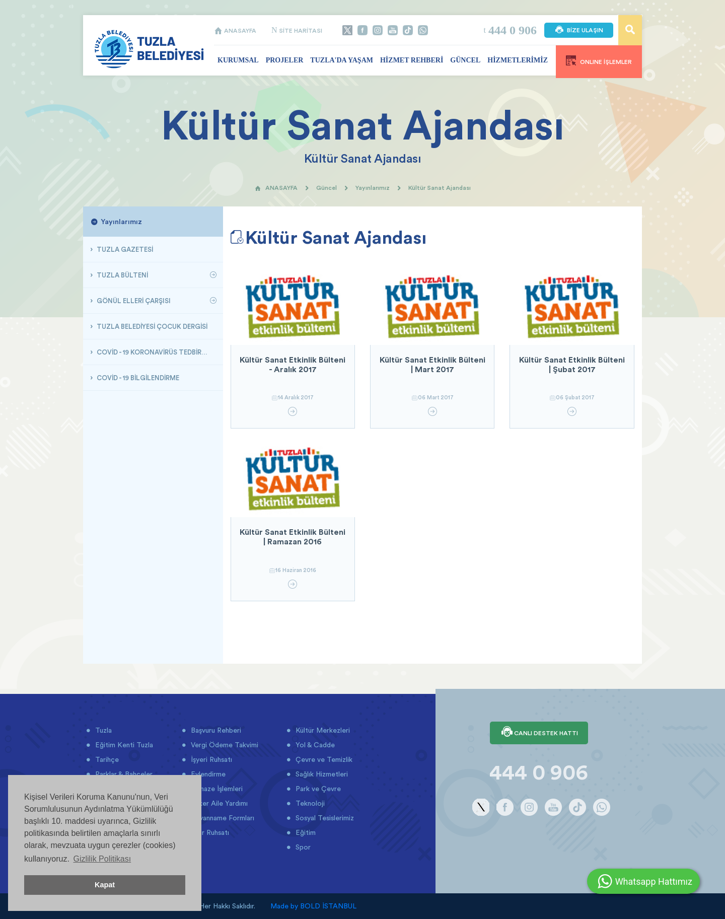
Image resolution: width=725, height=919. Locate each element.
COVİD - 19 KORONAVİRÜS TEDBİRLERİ (154, 352)
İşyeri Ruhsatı (210, 759)
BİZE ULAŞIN (578, 30)
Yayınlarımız (372, 187)
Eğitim (305, 832)
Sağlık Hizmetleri (321, 774)
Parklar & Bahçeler (123, 774)
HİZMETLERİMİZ (517, 60)
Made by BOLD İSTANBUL (313, 905)
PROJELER (285, 60)
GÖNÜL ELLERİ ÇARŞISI (133, 301)
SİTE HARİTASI (296, 30)
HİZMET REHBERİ (411, 60)
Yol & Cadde (314, 744)
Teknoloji (309, 803)
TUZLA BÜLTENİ (121, 275)
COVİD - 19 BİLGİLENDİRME (137, 378)
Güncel (326, 187)
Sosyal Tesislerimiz (324, 817)
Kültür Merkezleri (322, 730)
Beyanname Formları (221, 817)
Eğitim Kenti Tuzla (123, 744)
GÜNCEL (465, 60)
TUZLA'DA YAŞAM (341, 60)
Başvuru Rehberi (215, 730)
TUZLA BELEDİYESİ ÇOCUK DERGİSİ (151, 326)
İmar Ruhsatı (209, 832)
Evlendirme (207, 774)
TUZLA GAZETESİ (124, 249)
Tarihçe (106, 759)
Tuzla (102, 730)
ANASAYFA (235, 30)
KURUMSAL (238, 60)
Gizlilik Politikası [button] (102, 859)
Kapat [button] (105, 885)
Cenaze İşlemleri (216, 788)
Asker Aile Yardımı (218, 803)
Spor (302, 847)
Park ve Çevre (317, 788)
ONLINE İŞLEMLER (599, 60)
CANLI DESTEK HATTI (539, 732)
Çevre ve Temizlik (323, 759)
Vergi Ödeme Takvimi (223, 744)
